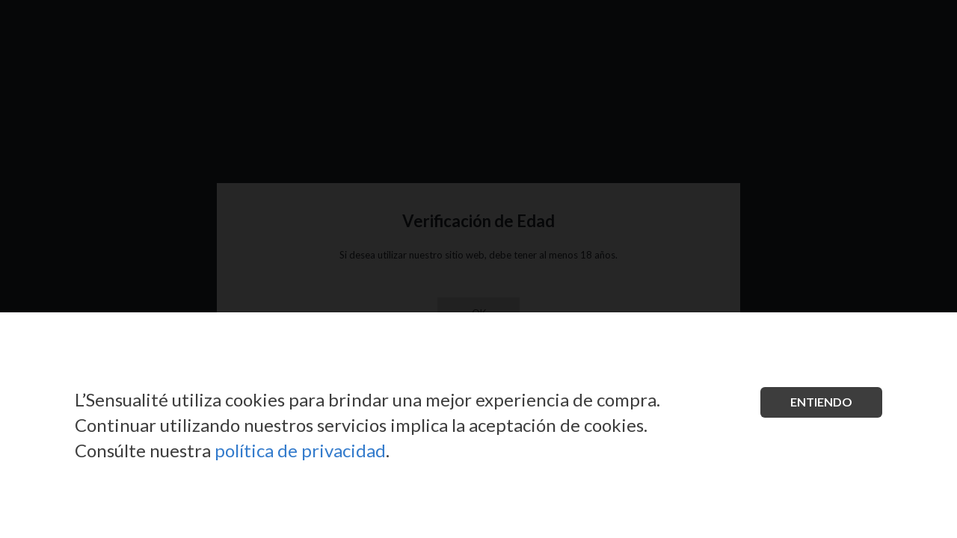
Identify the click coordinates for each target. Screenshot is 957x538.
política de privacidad (300, 450)
